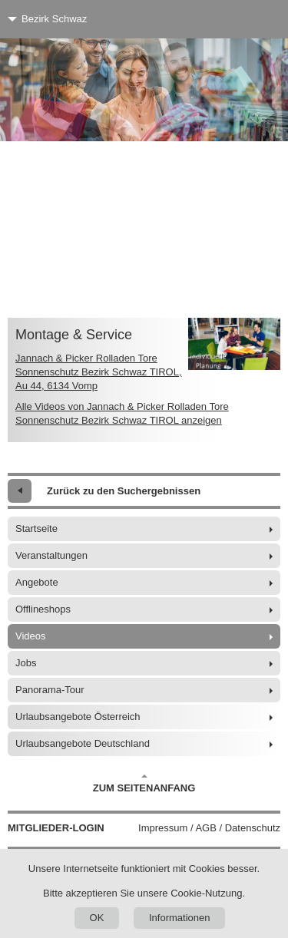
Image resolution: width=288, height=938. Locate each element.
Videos (30, 636)
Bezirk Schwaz (54, 19)
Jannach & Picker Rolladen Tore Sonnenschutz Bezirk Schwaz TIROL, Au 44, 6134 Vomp (98, 371)
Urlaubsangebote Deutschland (82, 743)
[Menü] (247, 19)
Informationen (179, 917)
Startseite (36, 528)
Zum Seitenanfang (144, 784)
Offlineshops (43, 609)
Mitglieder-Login (56, 828)
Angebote (36, 582)
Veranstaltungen (51, 555)
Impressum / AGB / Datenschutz (209, 828)
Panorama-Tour (49, 689)
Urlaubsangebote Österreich (78, 716)
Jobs (25, 663)
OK (97, 917)
